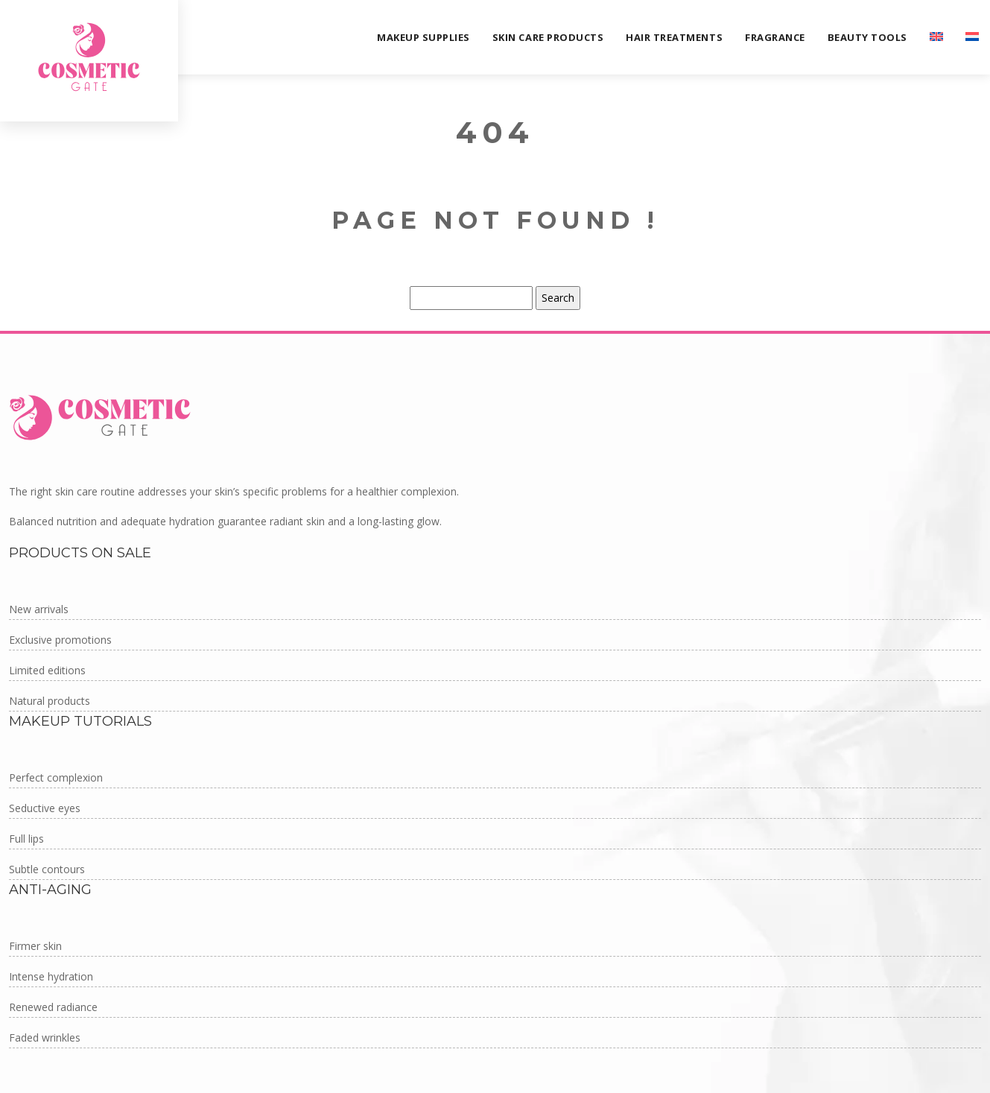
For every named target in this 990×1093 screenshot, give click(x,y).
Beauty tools (867, 37)
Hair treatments (674, 37)
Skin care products (547, 37)
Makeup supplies (423, 37)
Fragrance (775, 37)
